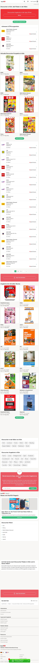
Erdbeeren (24, 465)
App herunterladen (4, 640)
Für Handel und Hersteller (6, 612)
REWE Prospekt (4, 622)
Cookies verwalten (23, 658)
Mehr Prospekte (19, 138)
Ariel (22, 458)
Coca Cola (4, 465)
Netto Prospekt (4, 629)
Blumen (26, 458)
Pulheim (21, 442)
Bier (12, 458)
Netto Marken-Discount (7, 530)
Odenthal (14, 446)
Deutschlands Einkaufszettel (6, 636)
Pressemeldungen (4, 642)
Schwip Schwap (16, 465)
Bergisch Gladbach (6, 446)
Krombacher (30, 455)
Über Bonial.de (3, 610)
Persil (11, 462)
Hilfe (1, 654)
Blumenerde (4, 462)
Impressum (22, 654)
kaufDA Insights (4, 638)
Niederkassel (21, 446)
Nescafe (17, 458)
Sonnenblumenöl (5, 458)
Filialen (9, 603)
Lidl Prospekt (3, 631)
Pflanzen (16, 462)
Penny (4, 527)
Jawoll (4, 539)
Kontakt (21, 656)
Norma (4, 537)
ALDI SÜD (4, 532)
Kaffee (21, 462)
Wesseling (31, 442)
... (23, 271)
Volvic (10, 465)
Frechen (16, 442)
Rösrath (27, 446)
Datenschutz (21, 484)
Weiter (19, 15)
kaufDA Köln (4, 603)
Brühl (26, 442)
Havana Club (33, 458)
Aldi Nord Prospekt (4, 628)
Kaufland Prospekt (4, 621)
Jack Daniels (27, 462)
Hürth (3, 442)
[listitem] (10, 65)
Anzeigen (36, 4)
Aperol (24, 455)
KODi (3, 534)
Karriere (2, 614)
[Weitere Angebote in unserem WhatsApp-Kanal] (18, 660)
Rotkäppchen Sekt (17, 455)
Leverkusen (9, 442)
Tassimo (4, 455)
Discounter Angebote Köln (19, 21)
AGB (1, 658)
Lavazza (9, 455)
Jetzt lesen (19, 517)
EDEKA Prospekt (4, 619)
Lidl (3, 525)
